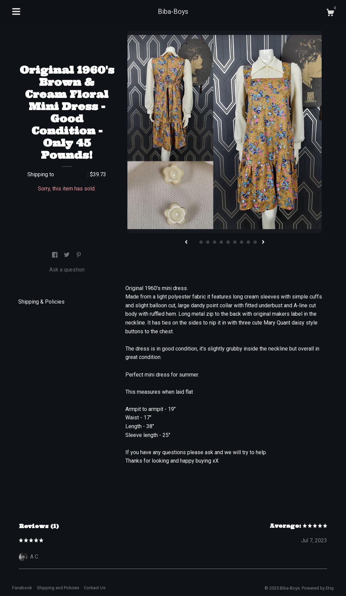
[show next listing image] (263, 242)
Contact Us (94, 587)
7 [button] (235, 242)
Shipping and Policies (58, 587)
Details (29, 287)
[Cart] (330, 13)
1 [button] (194, 242)
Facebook (22, 587)
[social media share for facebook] (55, 255)
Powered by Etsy (318, 588)
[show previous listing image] (186, 242)
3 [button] (207, 242)
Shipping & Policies (41, 302)
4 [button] (214, 242)
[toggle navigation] (16, 11)
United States (71, 174)
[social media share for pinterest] (78, 255)
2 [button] (201, 242)
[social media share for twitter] (67, 255)
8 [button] (241, 242)
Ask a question (66, 269)
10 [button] (255, 242)
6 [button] (228, 242)
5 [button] (221, 242)
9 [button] (248, 242)
